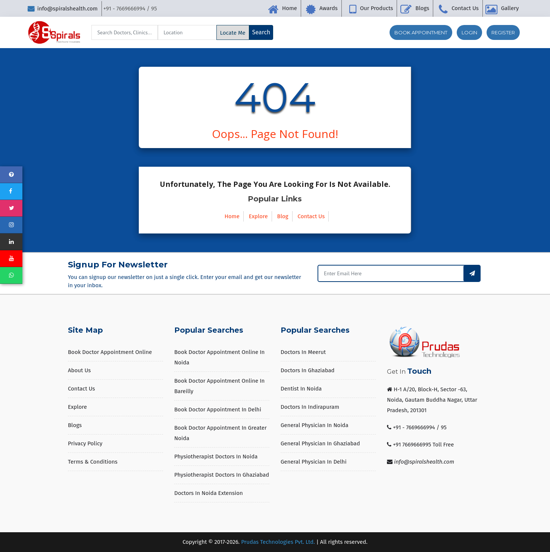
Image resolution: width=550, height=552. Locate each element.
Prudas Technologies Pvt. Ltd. (278, 542)
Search (261, 32)
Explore (258, 216)
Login (469, 32)
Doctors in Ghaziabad (308, 370)
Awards (328, 8)
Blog (282, 216)
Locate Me (233, 32)
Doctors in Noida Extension (208, 493)
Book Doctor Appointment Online (110, 352)
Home (289, 8)
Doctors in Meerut (303, 352)
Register (503, 32)
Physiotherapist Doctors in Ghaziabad (221, 474)
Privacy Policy (85, 443)
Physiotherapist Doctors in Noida (215, 456)
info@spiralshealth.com (63, 8)
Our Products (376, 8)
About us (79, 370)
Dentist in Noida (301, 388)
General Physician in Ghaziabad (320, 443)
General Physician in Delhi (314, 461)
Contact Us (465, 8)
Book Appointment (420, 32)
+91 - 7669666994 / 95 (420, 427)
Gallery (510, 8)
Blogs (422, 8)
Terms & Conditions (93, 461)
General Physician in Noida (315, 425)
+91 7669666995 (412, 444)
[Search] (124, 32)
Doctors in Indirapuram (310, 407)
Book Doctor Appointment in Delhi (217, 409)
